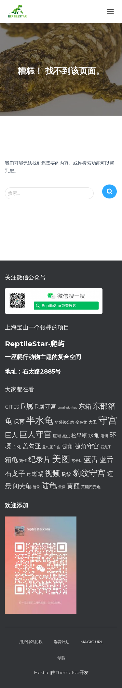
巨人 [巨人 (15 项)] (11, 435)
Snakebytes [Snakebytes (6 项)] (67, 407)
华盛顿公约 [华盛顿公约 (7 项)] (64, 422)
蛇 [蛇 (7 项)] (29, 474)
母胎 (61, 657)
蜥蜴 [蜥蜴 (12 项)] (38, 473)
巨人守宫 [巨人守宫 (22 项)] (35, 434)
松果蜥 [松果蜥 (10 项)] (79, 435)
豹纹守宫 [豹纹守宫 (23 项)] (89, 473)
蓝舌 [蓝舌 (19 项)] (91, 459)
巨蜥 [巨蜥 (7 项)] (57, 435)
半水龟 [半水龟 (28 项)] (39, 420)
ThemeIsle (67, 672)
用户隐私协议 (31, 641)
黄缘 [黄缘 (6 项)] (61, 487)
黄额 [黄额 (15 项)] (73, 486)
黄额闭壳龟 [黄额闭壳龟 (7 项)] (91, 486)
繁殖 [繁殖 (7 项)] (23, 460)
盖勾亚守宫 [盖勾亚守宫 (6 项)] (51, 447)
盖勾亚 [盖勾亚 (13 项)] (31, 446)
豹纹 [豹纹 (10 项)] (66, 474)
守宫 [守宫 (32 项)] (107, 420)
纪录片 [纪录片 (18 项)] (39, 459)
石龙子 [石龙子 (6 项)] (106, 447)
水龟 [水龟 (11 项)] (93, 435)
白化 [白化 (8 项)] (17, 446)
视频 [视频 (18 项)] (52, 473)
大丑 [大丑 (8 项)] (92, 422)
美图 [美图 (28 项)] (61, 458)
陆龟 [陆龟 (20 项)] (49, 485)
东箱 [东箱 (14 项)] (84, 406)
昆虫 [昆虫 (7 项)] (66, 435)
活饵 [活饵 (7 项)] (104, 435)
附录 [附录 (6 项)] (36, 487)
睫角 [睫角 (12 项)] (67, 446)
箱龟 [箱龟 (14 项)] (11, 460)
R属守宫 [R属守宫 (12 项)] (45, 406)
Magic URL (91, 641)
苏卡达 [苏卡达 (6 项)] (77, 461)
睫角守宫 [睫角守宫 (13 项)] (87, 446)
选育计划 (61, 641)
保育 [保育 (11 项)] (19, 421)
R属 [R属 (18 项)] (26, 406)
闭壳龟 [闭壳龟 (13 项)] (22, 486)
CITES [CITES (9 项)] (12, 407)
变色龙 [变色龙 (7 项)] (81, 422)
